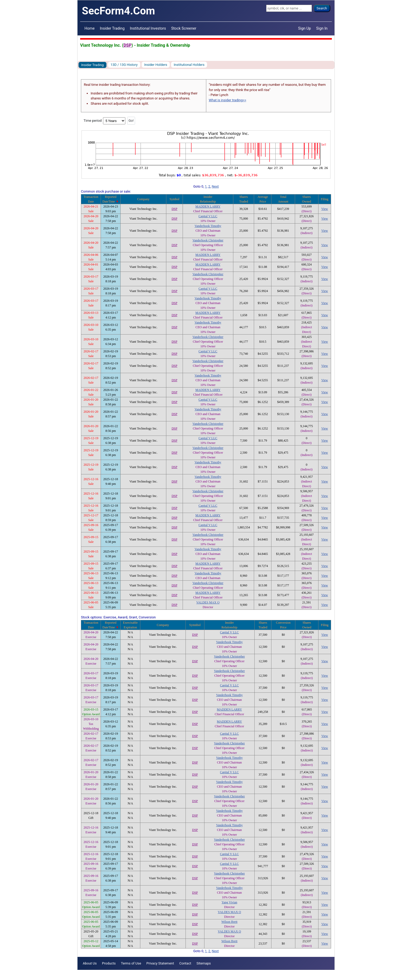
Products (109, 963)
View (324, 209)
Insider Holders (155, 65)
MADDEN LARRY (207, 206)
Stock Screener (184, 28)
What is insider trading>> (227, 100)
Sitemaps (204, 963)
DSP (127, 45)
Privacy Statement (160, 963)
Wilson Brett (229, 922)
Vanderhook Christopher (207, 240)
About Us (90, 963)
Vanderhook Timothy (207, 226)
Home (90, 28)
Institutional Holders (189, 65)
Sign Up (304, 28)
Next (215, 186)
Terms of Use (131, 963)
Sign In (321, 28)
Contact (185, 963)
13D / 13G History (124, 65)
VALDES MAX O (207, 602)
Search (322, 8)
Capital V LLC (207, 216)
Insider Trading (112, 28)
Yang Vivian (229, 902)
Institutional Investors (148, 28)
